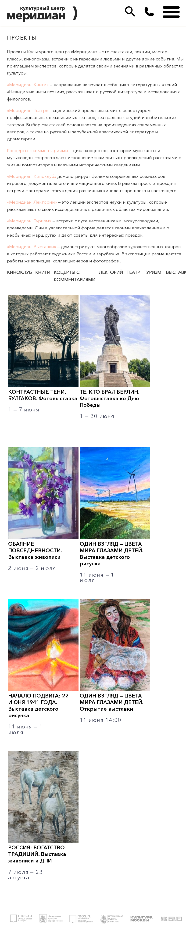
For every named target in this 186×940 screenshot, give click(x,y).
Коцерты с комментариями (74, 276)
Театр (133, 272)
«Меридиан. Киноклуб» (31, 176)
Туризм (152, 272)
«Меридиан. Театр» (27, 110)
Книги (42, 272)
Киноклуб (19, 272)
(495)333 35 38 (149, 11)
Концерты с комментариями (37, 150)
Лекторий (111, 272)
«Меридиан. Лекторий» (32, 202)
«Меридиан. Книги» (28, 84)
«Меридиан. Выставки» (31, 246)
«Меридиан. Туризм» (29, 221)
